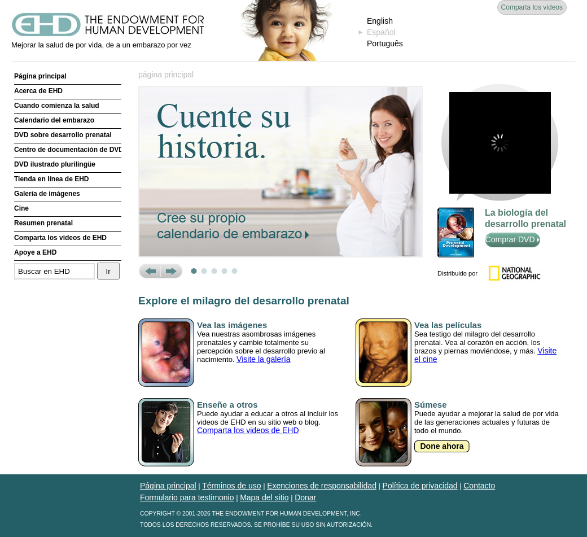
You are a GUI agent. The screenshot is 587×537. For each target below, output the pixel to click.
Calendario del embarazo (54, 120)
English (380, 20)
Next (171, 271)
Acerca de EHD (38, 91)
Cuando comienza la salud (56, 106)
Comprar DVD (512, 239)
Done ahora (441, 446)
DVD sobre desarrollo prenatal (63, 135)
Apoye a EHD (35, 252)
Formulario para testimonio (187, 497)
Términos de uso (231, 485)
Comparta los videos (532, 7)
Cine (21, 208)
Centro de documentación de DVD (67, 150)
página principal (166, 74)
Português (385, 43)
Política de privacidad (420, 485)
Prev (149, 271)
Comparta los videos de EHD (60, 238)
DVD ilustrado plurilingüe (54, 164)
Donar (305, 497)
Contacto (479, 485)
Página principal (40, 76)
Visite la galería (263, 359)
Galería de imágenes (47, 194)
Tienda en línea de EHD (51, 179)
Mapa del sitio (264, 497)
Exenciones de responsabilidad (321, 485)
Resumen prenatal (43, 223)
